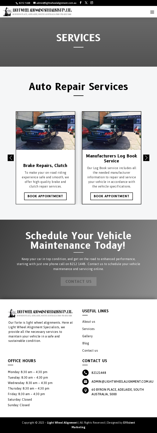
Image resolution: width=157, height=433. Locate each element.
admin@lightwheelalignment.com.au (122, 381)
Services (88, 329)
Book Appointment (45, 196)
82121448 (99, 372)
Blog (85, 343)
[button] (146, 158)
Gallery (87, 336)
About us (88, 321)
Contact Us (78, 281)
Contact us (90, 350)
